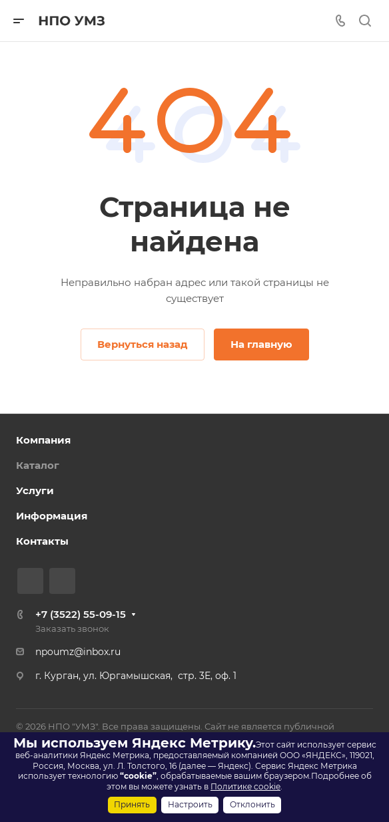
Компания (43, 440)
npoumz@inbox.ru (78, 652)
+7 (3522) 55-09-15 (80, 614)
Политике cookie (245, 786)
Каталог (37, 465)
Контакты (42, 541)
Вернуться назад (142, 344)
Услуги (35, 490)
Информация (51, 515)
